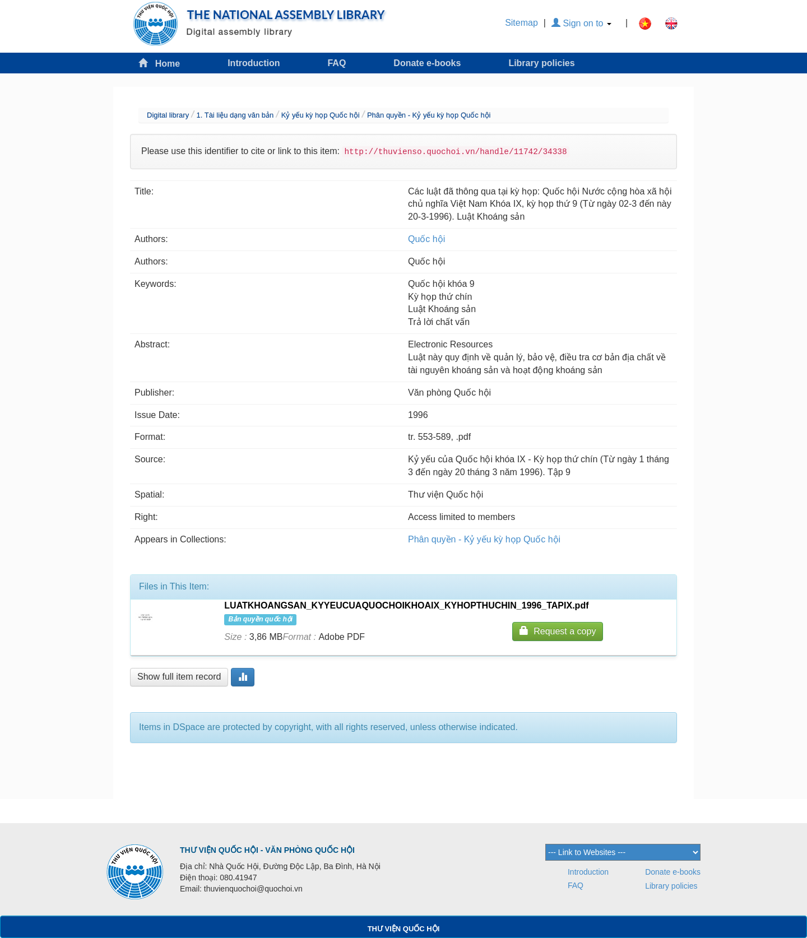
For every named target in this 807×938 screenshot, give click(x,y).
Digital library (168, 115)
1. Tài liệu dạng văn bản (234, 115)
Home (159, 63)
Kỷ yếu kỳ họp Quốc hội (320, 115)
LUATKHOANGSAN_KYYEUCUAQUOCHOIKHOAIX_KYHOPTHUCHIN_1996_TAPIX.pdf (406, 605)
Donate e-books (427, 63)
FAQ (336, 63)
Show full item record (179, 676)
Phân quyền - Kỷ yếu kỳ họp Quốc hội (429, 115)
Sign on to (581, 23)
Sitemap (521, 22)
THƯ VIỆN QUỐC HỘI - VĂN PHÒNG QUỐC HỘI (267, 850)
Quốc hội (426, 239)
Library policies (541, 63)
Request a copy (558, 630)
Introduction (254, 63)
